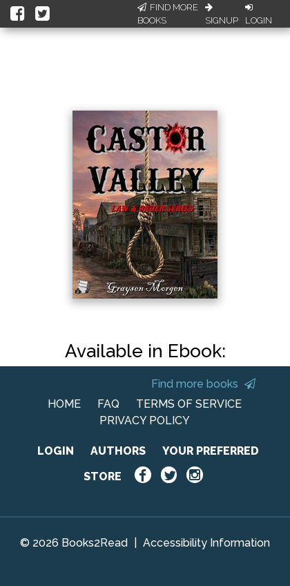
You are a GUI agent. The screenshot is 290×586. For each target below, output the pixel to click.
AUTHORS (118, 450)
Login (258, 14)
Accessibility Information (206, 542)
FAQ (108, 403)
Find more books (203, 383)
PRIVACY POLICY (144, 420)
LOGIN (55, 450)
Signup (221, 14)
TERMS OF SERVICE (189, 403)
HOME (64, 403)
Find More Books (167, 14)
